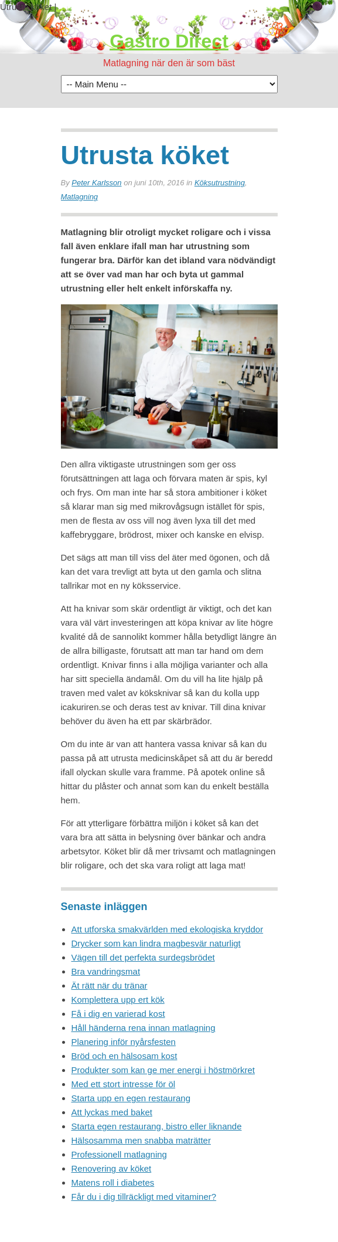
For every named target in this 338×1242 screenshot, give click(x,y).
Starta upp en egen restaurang (130, 1098)
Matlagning (79, 196)
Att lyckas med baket (111, 1112)
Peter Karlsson (96, 182)
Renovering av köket (111, 1168)
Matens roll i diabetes (113, 1182)
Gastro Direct (169, 41)
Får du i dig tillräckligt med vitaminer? (144, 1197)
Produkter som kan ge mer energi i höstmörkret (163, 1070)
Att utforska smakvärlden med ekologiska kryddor (167, 929)
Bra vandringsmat (106, 971)
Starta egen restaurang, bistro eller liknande (156, 1126)
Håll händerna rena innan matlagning (143, 1028)
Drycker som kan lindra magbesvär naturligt (156, 943)
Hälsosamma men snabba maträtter (141, 1140)
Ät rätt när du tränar (109, 985)
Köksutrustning (219, 182)
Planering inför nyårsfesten (123, 1042)
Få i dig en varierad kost (118, 1014)
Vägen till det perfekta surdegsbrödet (143, 957)
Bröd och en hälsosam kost (124, 1056)
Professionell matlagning (119, 1154)
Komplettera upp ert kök (118, 1000)
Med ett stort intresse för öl (123, 1084)
